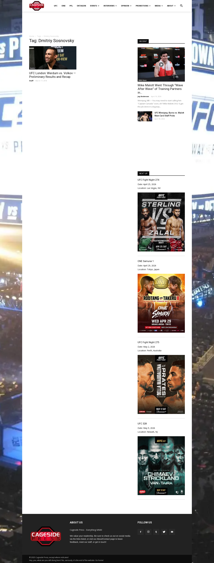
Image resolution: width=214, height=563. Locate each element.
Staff (31, 81)
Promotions (143, 6)
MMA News (142, 80)
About (171, 6)
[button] (181, 4)
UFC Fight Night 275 (148, 342)
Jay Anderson (143, 96)
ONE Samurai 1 (146, 261)
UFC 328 (142, 423)
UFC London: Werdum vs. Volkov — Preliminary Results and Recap (52, 75)
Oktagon (81, 6)
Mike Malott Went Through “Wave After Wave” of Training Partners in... (160, 88)
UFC (55, 6)
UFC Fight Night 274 (148, 179)
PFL (71, 6)
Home (31, 36)
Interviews (110, 6)
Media (159, 6)
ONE (63, 6)
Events (94, 6)
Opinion (126, 6)
